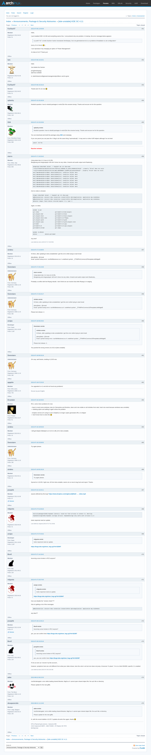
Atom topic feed (140, 745)
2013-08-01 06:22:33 (37, 677)
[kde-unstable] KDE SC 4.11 (70, 21)
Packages (96, 3)
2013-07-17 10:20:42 (37, 156)
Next (32, 25)
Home (88, 3)
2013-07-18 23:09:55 (37, 442)
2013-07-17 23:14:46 (37, 267)
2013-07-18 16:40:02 (37, 400)
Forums (105, 3)
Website (11, 501)
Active (134, 16)
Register (25, 13)
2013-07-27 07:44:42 (37, 534)
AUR (136, 3)
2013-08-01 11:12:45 (37, 703)
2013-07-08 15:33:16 (37, 85)
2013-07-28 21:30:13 (37, 621)
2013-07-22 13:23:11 (37, 490)
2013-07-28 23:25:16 (37, 641)
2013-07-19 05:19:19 (37, 469)
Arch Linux (11, 3)
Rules (13, 13)
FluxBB (142, 748)
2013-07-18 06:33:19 (37, 355)
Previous (14, 25)
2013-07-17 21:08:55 (37, 250)
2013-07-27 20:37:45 (37, 579)
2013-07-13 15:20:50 (37, 122)
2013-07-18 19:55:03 (37, 427)
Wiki (113, 3)
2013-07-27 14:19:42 (37, 554)
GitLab (120, 3)
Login (32, 13)
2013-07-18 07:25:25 (37, 382)
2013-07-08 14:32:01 (37, 60)
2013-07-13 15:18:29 (37, 100)
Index (7, 13)
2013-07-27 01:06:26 (37, 509)
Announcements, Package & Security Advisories (34, 21)
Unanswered (140, 16)
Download (144, 3)
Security (128, 3)
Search (19, 13)
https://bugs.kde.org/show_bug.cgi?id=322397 (62, 633)
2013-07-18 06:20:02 (37, 321)
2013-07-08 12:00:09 (37, 28)
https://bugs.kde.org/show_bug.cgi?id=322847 (46, 546)
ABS (61, 135)
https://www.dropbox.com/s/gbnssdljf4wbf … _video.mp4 (67, 494)
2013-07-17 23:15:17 (37, 294)
